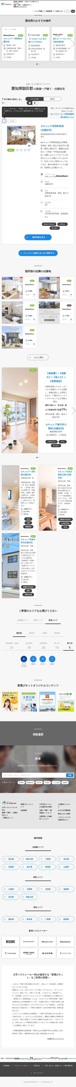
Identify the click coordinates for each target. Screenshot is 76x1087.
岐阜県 (29, 919)
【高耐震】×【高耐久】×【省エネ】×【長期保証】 (56, 377)
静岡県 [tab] (57, 633)
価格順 (52, 99)
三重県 (48, 919)
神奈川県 (29, 859)
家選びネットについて (20, 6)
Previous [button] (3, 43)
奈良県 (11, 897)
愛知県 (11, 919)
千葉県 (48, 859)
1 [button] (37, 64)
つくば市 (56, 782)
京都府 (48, 889)
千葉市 (47, 782)
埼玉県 (66, 859)
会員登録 (73, 11)
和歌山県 (29, 897)
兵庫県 (29, 889)
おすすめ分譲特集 (64, 810)
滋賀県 (66, 889)
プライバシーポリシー (22, 1066)
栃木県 (29, 867)
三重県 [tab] (44, 633)
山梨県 (66, 867)
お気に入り (59, 11)
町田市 (21, 782)
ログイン (67, 11)
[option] (13, 44)
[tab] (12, 646)
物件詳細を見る (38, 237)
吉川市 (39, 782)
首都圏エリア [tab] (23, 620)
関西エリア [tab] (38, 620)
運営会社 (37, 1066)
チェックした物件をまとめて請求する (38, 253)
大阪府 (11, 889)
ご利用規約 (6, 1066)
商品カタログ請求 (64, 814)
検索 (69, 775)
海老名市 (30, 782)
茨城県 (11, 867)
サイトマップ (38, 1073)
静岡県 (66, 919)
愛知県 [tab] (19, 633)
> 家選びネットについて (55, 1039)
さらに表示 (38, 357)
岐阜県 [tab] (31, 633)
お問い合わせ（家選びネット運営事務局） (59, 1066)
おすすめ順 (35, 99)
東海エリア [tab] (53, 620)
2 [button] (39, 64)
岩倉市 (65, 782)
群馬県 (48, 867)
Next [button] (72, 43)
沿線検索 (49, 11)
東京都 (11, 859)
